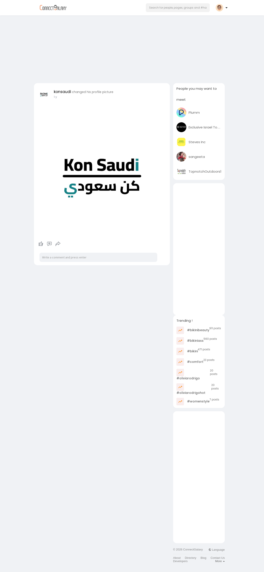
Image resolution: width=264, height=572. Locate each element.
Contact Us (218, 557)
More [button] (220, 561)
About (177, 557)
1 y (55, 97)
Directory (190, 557)
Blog (203, 557)
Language (216, 549)
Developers (180, 561)
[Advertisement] (132, 48)
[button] (178, 7)
